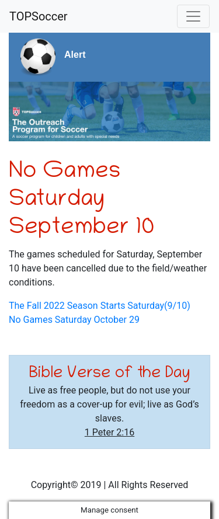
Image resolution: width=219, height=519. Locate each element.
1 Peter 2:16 (109, 432)
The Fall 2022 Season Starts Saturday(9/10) (99, 305)
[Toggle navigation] (193, 16)
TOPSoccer (38, 16)
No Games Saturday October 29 (74, 319)
